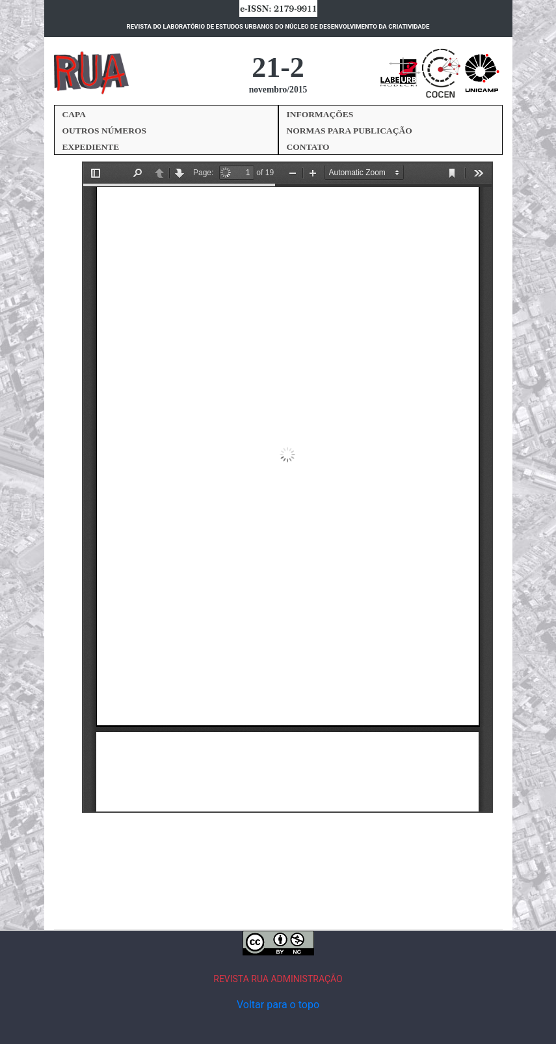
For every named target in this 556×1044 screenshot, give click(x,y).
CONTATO (308, 147)
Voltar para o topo (278, 1004)
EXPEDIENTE (91, 147)
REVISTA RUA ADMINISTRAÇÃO (278, 979)
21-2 (278, 67)
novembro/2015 (278, 89)
